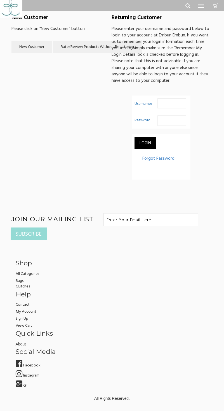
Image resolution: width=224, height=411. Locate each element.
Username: (143, 104)
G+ (22, 385)
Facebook (28, 365)
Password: (143, 120)
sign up (22, 318)
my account (26, 311)
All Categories (27, 274)
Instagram (27, 375)
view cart (24, 325)
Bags (19, 281)
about (21, 344)
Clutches (23, 286)
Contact (23, 304)
